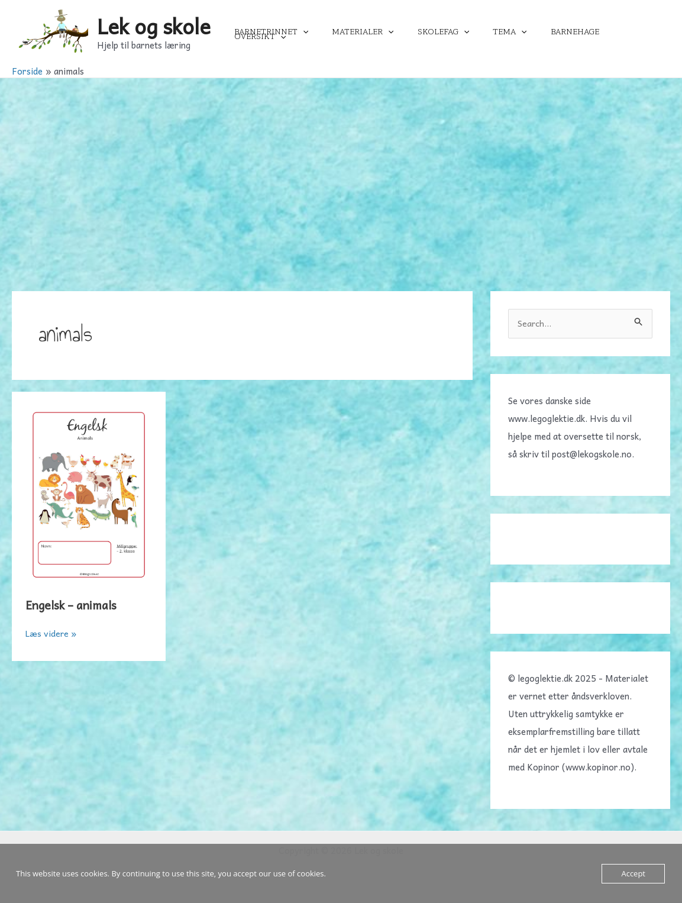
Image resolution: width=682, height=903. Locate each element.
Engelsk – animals (73, 604)
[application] (326, 32)
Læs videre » (51, 633)
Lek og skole (154, 26)
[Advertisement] (341, 167)
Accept (633, 873)
